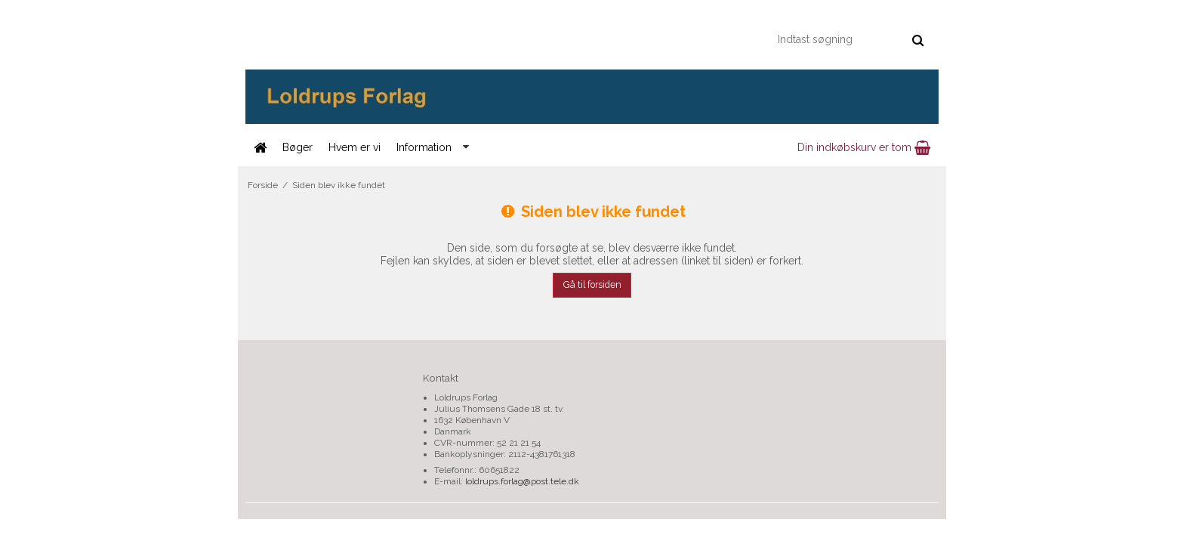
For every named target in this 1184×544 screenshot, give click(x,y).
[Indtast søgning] (849, 39)
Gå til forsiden (592, 284)
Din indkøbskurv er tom (863, 147)
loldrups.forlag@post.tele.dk (522, 481)
